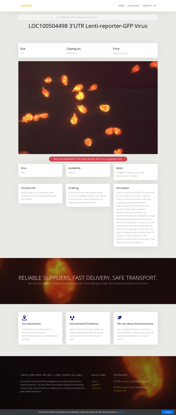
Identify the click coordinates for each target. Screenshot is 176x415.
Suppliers (133, 6)
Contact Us (149, 6)
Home (121, 6)
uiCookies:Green (128, 387)
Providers (33, 17)
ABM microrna (46, 17)
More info (121, 412)
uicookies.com (120, 390)
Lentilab (26, 5)
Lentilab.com (126, 381)
